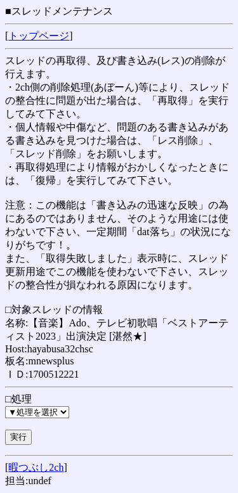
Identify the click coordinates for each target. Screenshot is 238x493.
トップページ (38, 35)
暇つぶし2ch (35, 467)
